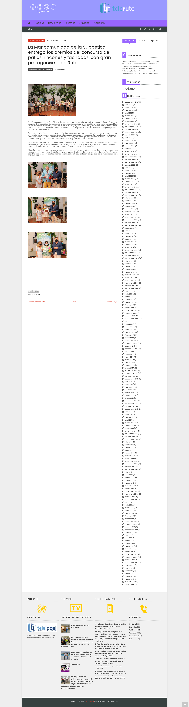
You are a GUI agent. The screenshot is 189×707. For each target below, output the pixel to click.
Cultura (132, 624)
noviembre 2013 (131, 464)
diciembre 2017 (131, 340)
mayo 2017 (129, 357)
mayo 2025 (129, 110)
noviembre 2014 (131, 434)
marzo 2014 (129, 453)
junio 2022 (129, 201)
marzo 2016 (129, 393)
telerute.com (89, 701)
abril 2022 (129, 206)
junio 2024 (129, 140)
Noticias (39, 23)
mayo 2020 (129, 266)
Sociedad (133, 636)
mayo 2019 (129, 296)
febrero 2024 (130, 148)
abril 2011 (128, 543)
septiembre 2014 (131, 439)
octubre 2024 (130, 129)
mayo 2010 (129, 573)
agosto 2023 (130, 165)
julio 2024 (129, 138)
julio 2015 (128, 412)
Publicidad (99, 23)
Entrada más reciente (36, 302)
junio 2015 (129, 414)
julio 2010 (128, 568)
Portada (132, 633)
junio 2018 (129, 324)
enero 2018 (129, 338)
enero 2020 (129, 277)
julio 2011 (128, 535)
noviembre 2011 (131, 524)
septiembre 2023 (132, 162)
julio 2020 (128, 261)
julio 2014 (128, 442)
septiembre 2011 (131, 530)
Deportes (133, 627)
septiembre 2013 (131, 469)
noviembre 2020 (131, 253)
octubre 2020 (130, 255)
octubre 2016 (130, 376)
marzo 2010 (129, 579)
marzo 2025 (130, 116)
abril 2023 (129, 176)
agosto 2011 (129, 532)
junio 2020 (129, 264)
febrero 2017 (130, 365)
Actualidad (129, 41)
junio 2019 (129, 294)
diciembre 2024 (131, 124)
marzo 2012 (129, 513)
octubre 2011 (130, 527)
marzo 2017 (129, 362)
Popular (141, 41)
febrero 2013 (130, 486)
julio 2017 (128, 351)
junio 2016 (129, 384)
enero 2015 (129, 428)
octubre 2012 (130, 497)
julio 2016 (128, 382)
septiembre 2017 (131, 349)
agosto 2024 (130, 135)
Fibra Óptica (54, 23)
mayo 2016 (129, 387)
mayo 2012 (129, 508)
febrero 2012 (130, 516)
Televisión (75, 664)
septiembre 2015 (131, 409)
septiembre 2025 (132, 102)
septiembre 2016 (131, 379)
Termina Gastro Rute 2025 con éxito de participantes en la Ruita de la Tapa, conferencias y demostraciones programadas (110, 662)
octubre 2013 (130, 467)
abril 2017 (128, 360)
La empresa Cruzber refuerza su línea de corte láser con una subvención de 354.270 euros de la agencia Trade (77, 642)
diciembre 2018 (131, 310)
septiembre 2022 (132, 195)
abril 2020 (129, 269)
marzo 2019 (129, 302)
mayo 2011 (129, 540)
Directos (70, 23)
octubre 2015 (130, 406)
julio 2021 (128, 231)
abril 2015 (128, 420)
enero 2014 (129, 458)
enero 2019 (129, 307)
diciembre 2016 (131, 371)
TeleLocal (133, 639)
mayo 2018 (129, 327)
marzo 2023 (130, 179)
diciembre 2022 (131, 187)
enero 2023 (129, 184)
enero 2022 (129, 214)
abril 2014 (128, 450)
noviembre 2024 (131, 127)
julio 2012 (128, 502)
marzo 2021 (129, 242)
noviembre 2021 (131, 220)
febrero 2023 (130, 181)
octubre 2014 (130, 436)
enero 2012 (129, 519)
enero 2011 (129, 551)
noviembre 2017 (131, 343)
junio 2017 (128, 354)
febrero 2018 (130, 335)
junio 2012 (129, 505)
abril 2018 (128, 329)
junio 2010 (129, 571)
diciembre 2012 (131, 491)
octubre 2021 (130, 222)
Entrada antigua (112, 302)
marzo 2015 (129, 423)
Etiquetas (153, 41)
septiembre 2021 (131, 225)
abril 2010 (128, 576)
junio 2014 (129, 445)
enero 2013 (129, 488)
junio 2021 (129, 233)
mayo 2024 (129, 143)
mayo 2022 (129, 203)
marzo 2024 (130, 146)
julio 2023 (128, 168)
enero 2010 (129, 584)
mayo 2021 (129, 236)
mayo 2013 (129, 477)
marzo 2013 (129, 483)
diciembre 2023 (131, 154)
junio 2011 (128, 538)
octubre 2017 (130, 346)
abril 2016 (128, 390)
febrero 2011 (129, 549)
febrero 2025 (130, 118)
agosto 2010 (130, 565)
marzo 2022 (130, 209)
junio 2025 (129, 107)
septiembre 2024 (132, 132)
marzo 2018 (129, 332)
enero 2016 (129, 398)
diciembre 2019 (131, 280)
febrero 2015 (130, 425)
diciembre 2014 (131, 431)
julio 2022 (128, 198)
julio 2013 (128, 472)
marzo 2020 (130, 272)
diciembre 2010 (131, 554)
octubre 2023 (130, 159)
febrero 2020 (130, 275)
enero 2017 (129, 368)
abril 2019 (128, 299)
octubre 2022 (130, 192)
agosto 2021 (130, 228)
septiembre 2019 (131, 288)
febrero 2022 (130, 212)
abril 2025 (129, 113)
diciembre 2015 (131, 401)
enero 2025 (129, 121)
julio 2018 (128, 321)
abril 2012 (128, 510)
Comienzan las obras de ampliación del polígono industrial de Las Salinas (110, 626)
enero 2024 (129, 151)
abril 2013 (128, 480)
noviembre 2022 (131, 190)
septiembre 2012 (131, 499)
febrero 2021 (130, 244)
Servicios (84, 23)
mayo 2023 (129, 173)
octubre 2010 (130, 560)
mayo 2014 (129, 447)
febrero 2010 (130, 582)
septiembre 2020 (132, 258)
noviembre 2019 (131, 283)
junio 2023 (129, 170)
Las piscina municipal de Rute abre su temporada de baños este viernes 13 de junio (81, 655)
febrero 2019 (130, 305)
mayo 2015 (129, 417)
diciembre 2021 (131, 217)
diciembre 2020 (131, 250)
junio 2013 (129, 475)
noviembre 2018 (131, 313)
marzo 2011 (129, 546)
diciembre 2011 (131, 521)
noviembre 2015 (131, 403)
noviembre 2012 (131, 494)
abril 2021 (128, 239)
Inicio (30, 29)
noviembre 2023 (131, 157)
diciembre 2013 (131, 461)
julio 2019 (128, 291)
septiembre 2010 (131, 562)
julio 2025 (128, 105)
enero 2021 (129, 247)
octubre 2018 (130, 316)
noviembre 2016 (131, 373)
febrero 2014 (130, 456)
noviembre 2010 (131, 557)
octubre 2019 (130, 286)
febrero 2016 (130, 395)
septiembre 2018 (131, 318)
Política (132, 630)
